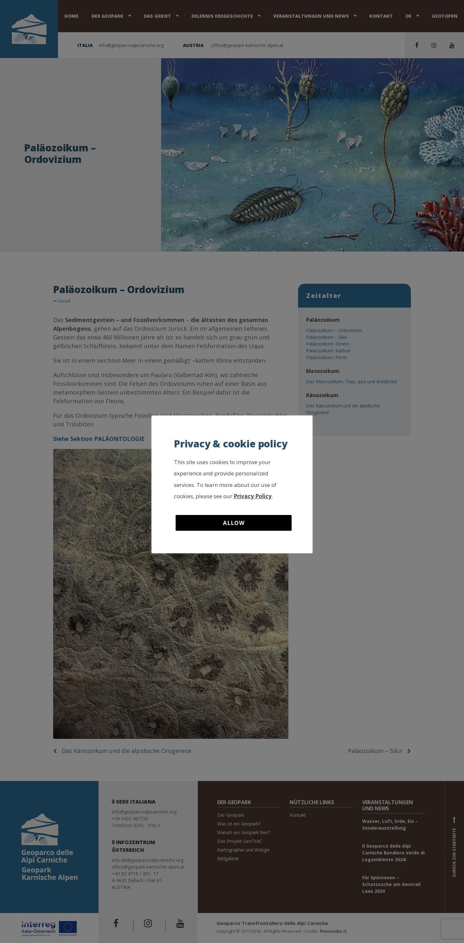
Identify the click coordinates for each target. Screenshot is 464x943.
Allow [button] (234, 523)
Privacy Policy (253, 496)
